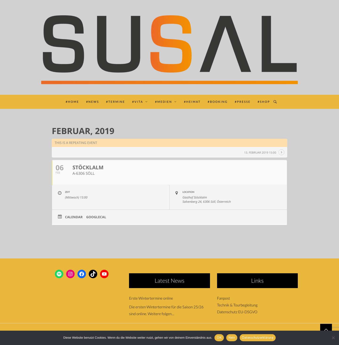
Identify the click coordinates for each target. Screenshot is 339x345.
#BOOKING (218, 101)
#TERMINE (115, 101)
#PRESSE (242, 101)
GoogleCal (96, 217)
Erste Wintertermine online (151, 298)
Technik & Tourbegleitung (237, 305)
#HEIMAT (192, 101)
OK (219, 337)
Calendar (74, 217)
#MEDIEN (166, 101)
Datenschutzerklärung (257, 337)
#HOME (72, 101)
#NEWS (92, 101)
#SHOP (264, 101)
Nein (232, 337)
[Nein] (333, 337)
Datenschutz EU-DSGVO (237, 312)
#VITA (140, 101)
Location (188, 192)
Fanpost (223, 298)
